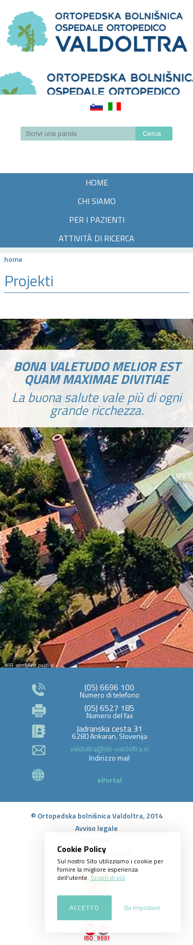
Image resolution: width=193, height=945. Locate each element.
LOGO (96, 80)
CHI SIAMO (97, 201)
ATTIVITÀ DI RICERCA (96, 238)
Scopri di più (108, 877)
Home (13, 259)
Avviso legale (96, 828)
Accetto (84, 907)
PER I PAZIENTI (97, 219)
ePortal (109, 779)
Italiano (114, 106)
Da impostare (142, 907)
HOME (96, 182)
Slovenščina (96, 106)
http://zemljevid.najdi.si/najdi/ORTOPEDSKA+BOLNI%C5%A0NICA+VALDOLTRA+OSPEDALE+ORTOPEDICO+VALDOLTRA (96, 561)
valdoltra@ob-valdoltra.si (109, 748)
